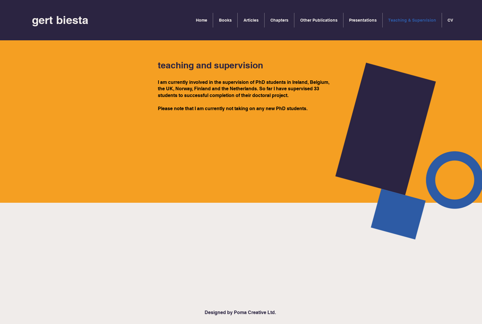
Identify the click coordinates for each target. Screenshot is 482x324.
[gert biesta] (60, 20)
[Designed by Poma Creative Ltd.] (240, 312)
